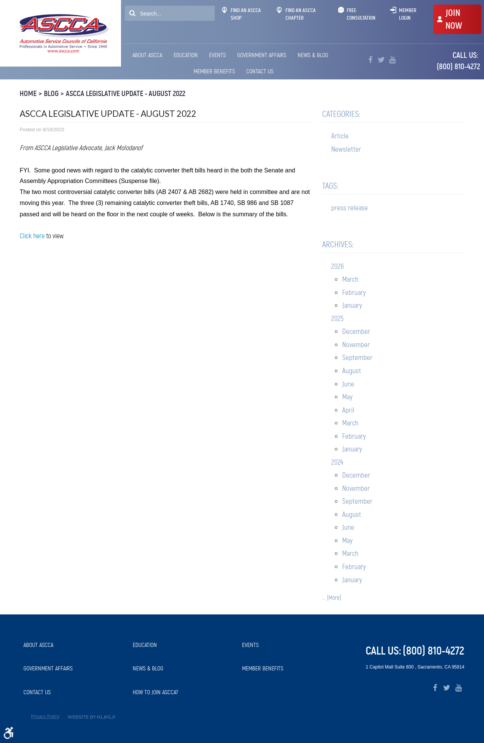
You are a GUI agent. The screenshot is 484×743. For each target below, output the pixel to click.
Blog (51, 93)
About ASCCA (147, 55)
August (351, 370)
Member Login (407, 14)
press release (349, 207)
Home (28, 93)
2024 (337, 462)
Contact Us (259, 71)
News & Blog (313, 55)
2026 (337, 266)
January (352, 305)
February (354, 292)
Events (217, 55)
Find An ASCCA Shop (241, 14)
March (350, 279)
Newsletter (346, 149)
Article (340, 136)
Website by (91, 717)
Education (186, 55)
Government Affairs (261, 55)
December (356, 331)
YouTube (392, 60)
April (348, 410)
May (347, 396)
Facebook (370, 60)
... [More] (331, 597)
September (357, 357)
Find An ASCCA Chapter (296, 14)
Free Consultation (361, 14)
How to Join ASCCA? (155, 692)
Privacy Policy (45, 716)
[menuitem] (148, 55)
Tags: (330, 186)
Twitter (381, 60)
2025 (337, 318)
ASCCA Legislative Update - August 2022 (125, 93)
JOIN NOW (453, 19)
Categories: (341, 114)
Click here (32, 236)
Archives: (338, 244)
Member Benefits (214, 71)
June (348, 384)
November (356, 344)
